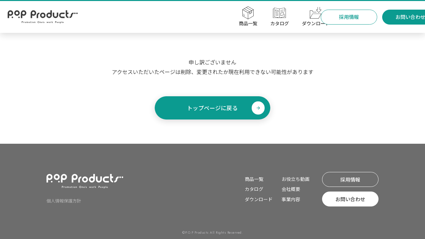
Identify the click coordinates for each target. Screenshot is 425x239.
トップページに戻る (212, 108)
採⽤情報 (328, 17)
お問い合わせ (389, 17)
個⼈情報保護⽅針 (63, 201)
